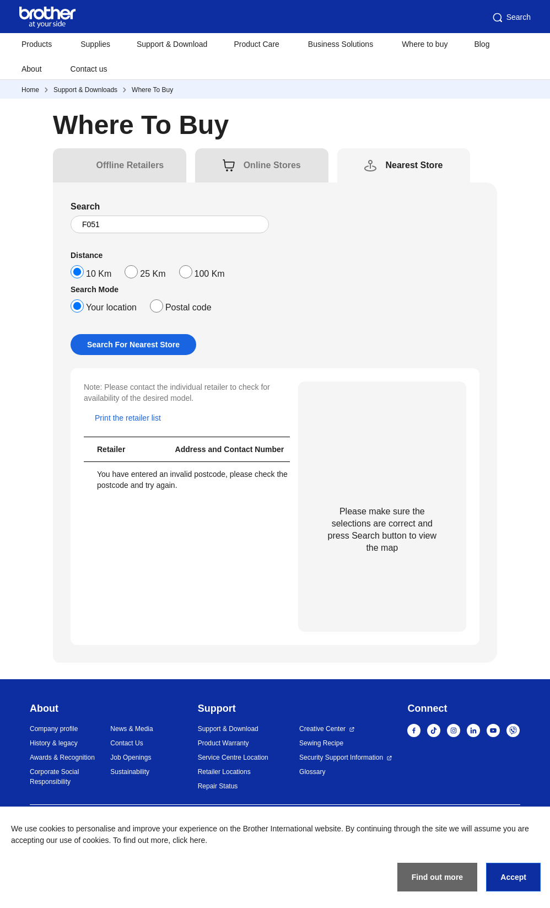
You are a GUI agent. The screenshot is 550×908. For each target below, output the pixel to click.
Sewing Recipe (321, 743)
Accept (513, 877)
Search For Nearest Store (133, 344)
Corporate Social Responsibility (54, 777)
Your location (111, 307)
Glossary (312, 772)
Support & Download (172, 44)
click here (188, 840)
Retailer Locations (224, 772)
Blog (481, 44)
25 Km (152, 273)
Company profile (54, 729)
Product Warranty (223, 743)
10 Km (98, 273)
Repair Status (218, 786)
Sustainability (129, 772)
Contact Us (126, 743)
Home (30, 90)
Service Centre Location (233, 757)
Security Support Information (341, 757)
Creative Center (322, 729)
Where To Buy (152, 90)
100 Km (210, 273)
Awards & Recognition (62, 757)
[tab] (130, 165)
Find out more (437, 877)
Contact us (89, 69)
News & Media (131, 729)
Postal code (188, 307)
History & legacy (54, 743)
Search (511, 17)
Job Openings (130, 757)
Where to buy (424, 44)
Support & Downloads (85, 90)
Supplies (95, 44)
